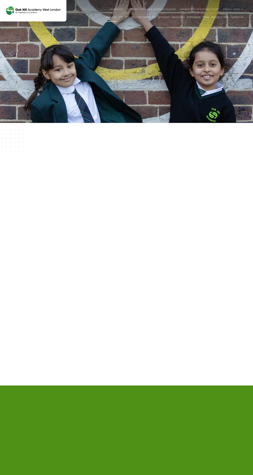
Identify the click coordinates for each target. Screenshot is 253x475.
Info (121, 17)
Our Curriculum (161, 17)
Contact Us (237, 17)
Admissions (193, 17)
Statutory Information (137, 17)
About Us (111, 17)
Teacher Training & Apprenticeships (151, 9)
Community (178, 17)
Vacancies (116, 9)
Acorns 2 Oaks (220, 17)
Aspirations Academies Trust (199, 9)
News (206, 17)
